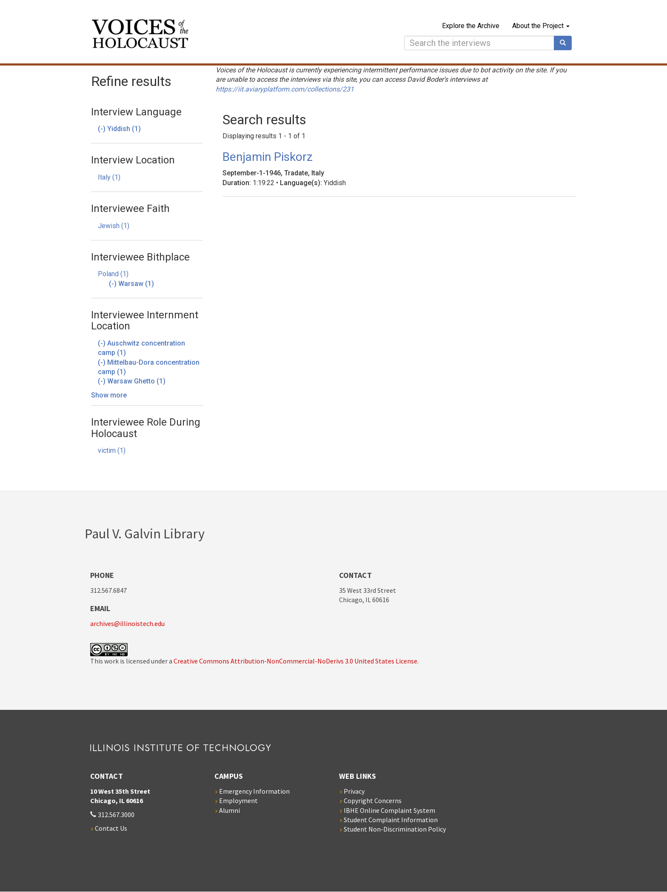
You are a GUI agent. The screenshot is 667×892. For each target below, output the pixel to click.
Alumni (229, 810)
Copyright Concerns (373, 800)
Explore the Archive (470, 26)
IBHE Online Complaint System (389, 810)
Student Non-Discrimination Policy (395, 829)
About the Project (541, 26)
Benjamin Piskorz (267, 157)
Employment (238, 800)
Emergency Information (254, 791)
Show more (109, 395)
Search (566, 43)
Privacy (354, 791)
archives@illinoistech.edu (127, 623)
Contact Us (111, 828)
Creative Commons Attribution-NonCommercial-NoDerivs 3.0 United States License (295, 661)
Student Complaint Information (391, 819)
